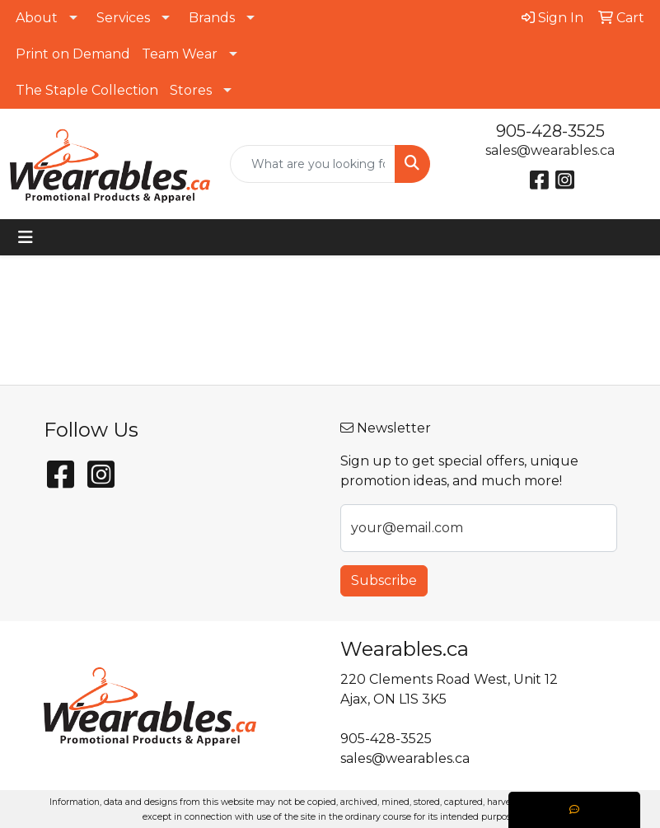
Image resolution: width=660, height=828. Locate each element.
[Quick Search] (313, 164)
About (37, 18)
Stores (191, 90)
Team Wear (180, 54)
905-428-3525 (550, 131)
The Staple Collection (87, 90)
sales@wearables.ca (550, 150)
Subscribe (384, 580)
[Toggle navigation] (25, 237)
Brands (212, 18)
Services (123, 18)
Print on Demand (73, 54)
